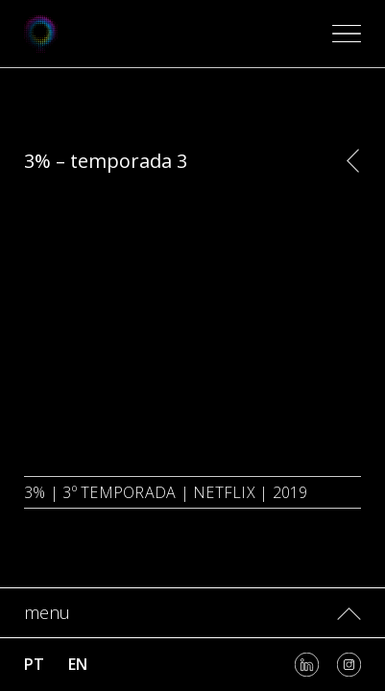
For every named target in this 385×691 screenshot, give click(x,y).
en (77, 664)
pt (34, 664)
